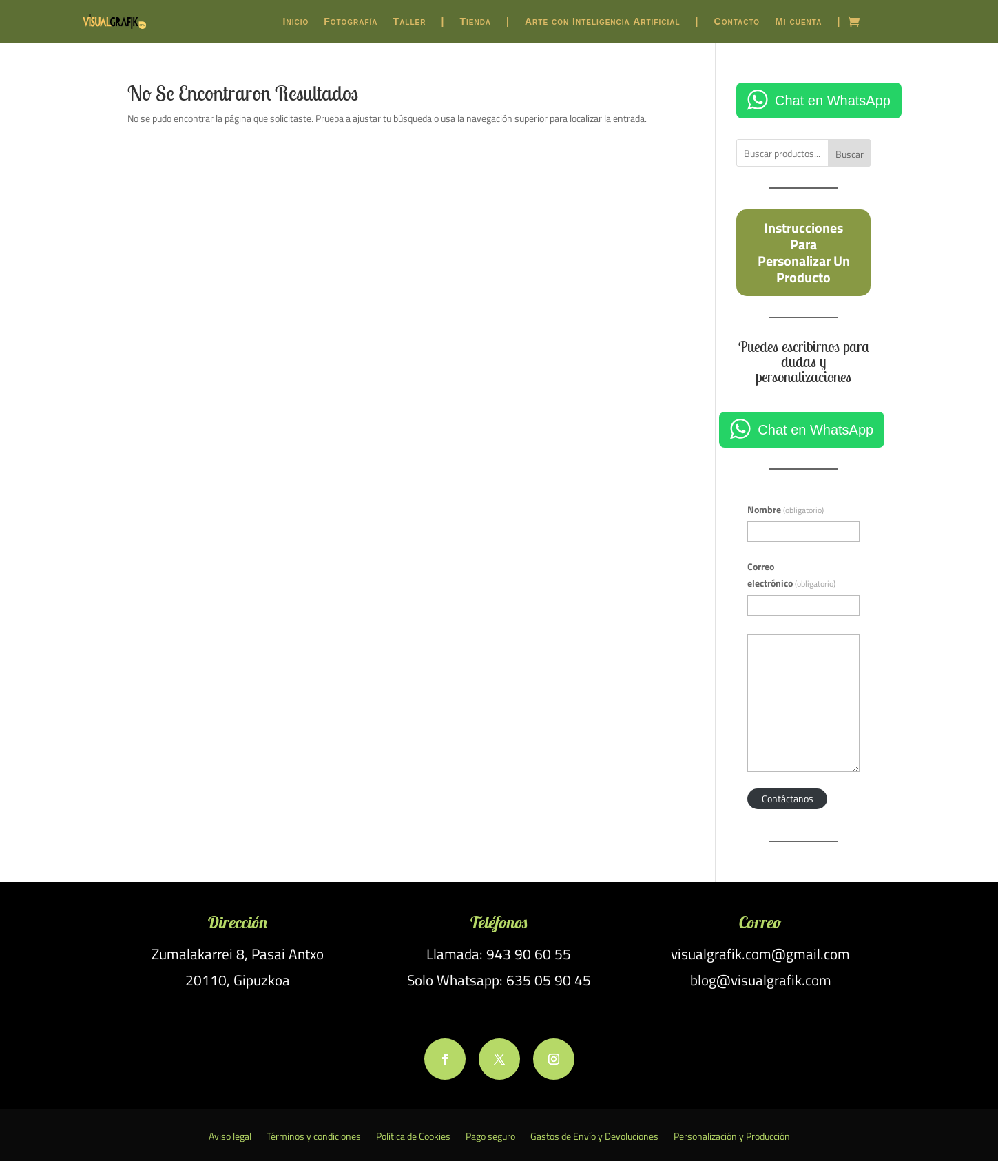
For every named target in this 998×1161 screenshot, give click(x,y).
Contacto (737, 21)
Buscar (849, 154)
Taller (409, 21)
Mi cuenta (798, 21)
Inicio (296, 21)
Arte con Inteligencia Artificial (602, 21)
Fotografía (350, 21)
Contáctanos (787, 798)
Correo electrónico (791, 574)
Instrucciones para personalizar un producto (804, 252)
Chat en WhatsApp (833, 100)
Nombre (785, 509)
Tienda (475, 21)
